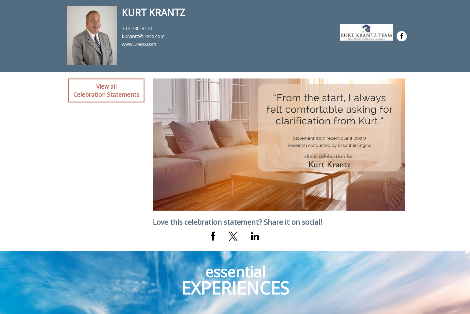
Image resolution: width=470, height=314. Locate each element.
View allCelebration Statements (106, 90)
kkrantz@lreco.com (143, 36)
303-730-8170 (137, 28)
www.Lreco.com (139, 44)
